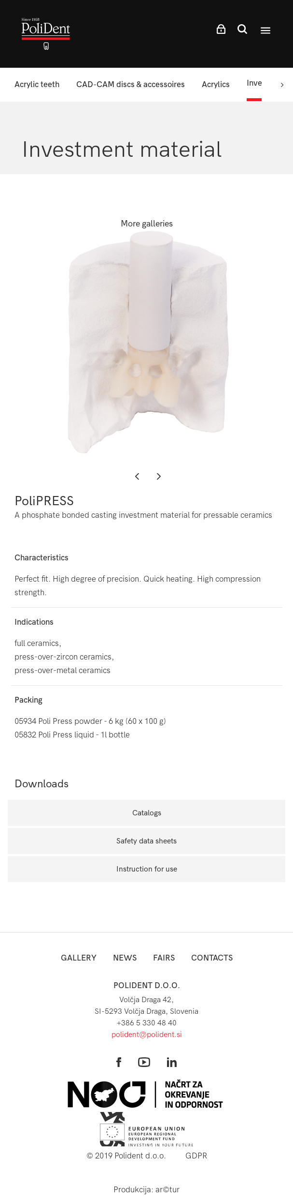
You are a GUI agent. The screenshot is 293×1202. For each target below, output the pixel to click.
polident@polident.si (147, 1034)
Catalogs (146, 813)
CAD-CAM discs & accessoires (130, 84)
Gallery (79, 957)
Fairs (164, 957)
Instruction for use (146, 869)
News (125, 957)
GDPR (196, 1155)
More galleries (147, 224)
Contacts (212, 957)
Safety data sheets (146, 841)
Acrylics (216, 84)
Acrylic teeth (36, 84)
